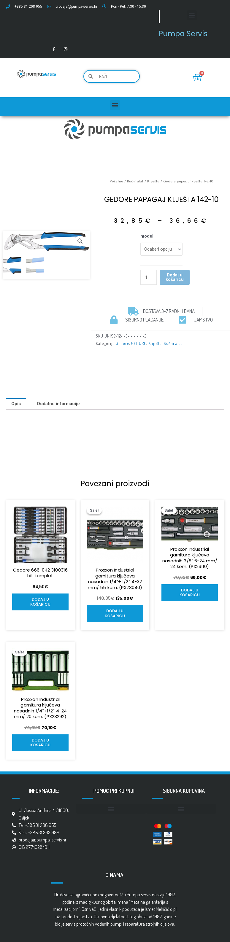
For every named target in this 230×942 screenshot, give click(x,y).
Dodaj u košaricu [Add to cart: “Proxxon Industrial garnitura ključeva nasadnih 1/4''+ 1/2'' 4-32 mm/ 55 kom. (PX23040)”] (115, 613)
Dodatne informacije (58, 403)
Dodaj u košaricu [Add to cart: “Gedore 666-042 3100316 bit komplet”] (40, 601)
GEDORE (138, 343)
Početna (116, 181)
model (146, 236)
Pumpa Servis (183, 33)
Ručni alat (135, 181)
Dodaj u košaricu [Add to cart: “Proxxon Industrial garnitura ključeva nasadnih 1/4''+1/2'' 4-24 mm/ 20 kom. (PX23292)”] (40, 742)
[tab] (16, 404)
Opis (16, 403)
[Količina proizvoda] (148, 277)
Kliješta (153, 181)
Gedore (122, 343)
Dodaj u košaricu (175, 277)
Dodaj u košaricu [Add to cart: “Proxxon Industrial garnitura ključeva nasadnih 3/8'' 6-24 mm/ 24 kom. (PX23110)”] (190, 592)
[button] (192, 15)
